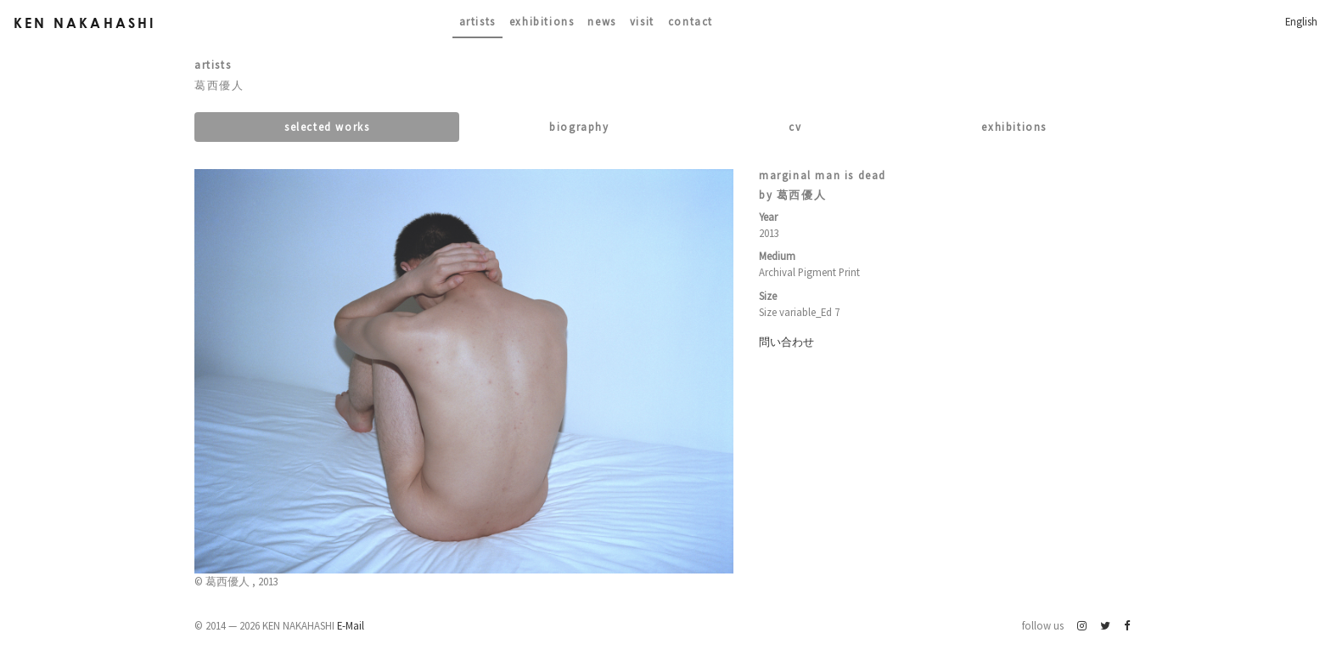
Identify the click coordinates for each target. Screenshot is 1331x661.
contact (690, 21)
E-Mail (350, 625)
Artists (477, 21)
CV (795, 126)
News (601, 21)
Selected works (326, 126)
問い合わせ (786, 341)
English (1301, 21)
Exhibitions (542, 21)
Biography (579, 126)
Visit (642, 21)
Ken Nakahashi (85, 22)
